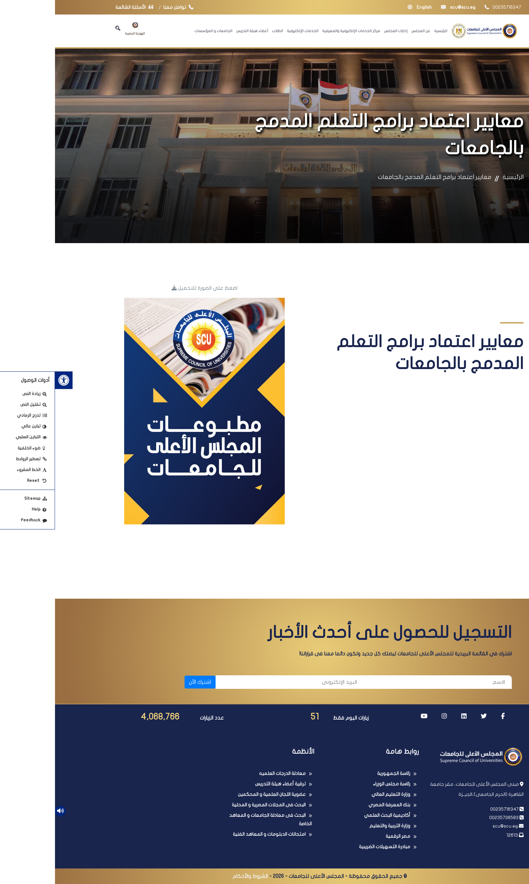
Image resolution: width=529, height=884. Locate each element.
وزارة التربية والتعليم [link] (334, 825)
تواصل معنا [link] (125, 7)
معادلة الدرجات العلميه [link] (227, 773)
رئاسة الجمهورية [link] (338, 773)
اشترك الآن (145, 682)
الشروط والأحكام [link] (195, 876)
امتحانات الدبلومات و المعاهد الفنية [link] (214, 834)
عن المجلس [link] (366, 31)
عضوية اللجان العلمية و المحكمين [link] (217, 794)
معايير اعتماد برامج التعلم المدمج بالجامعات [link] (379, 177)
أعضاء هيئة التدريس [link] (197, 31)
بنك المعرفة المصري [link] (334, 804)
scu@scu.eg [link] (403, 7)
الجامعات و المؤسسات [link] (158, 31)
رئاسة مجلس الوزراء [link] (336, 783)
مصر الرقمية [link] (343, 836)
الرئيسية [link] (386, 31)
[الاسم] (383, 682)
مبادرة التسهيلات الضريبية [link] (329, 846)
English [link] (365, 7)
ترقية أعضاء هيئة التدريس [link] (225, 783)
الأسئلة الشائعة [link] (81, 7)
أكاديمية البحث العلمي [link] (332, 815)
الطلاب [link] (222, 31)
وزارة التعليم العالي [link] (335, 794)
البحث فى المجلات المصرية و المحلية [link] (214, 804)
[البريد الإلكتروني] (235, 682)
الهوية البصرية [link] (80, 28)
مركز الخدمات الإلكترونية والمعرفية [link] (296, 31)
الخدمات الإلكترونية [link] (247, 31)
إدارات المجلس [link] (341, 31)
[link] (9, 380)
